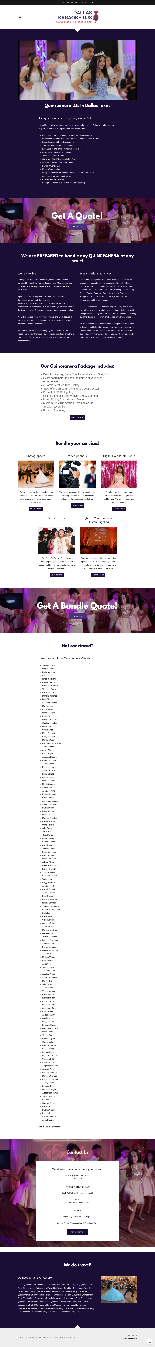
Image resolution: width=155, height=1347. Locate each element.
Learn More (35, 509)
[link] (78, 17)
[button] (20, 17)
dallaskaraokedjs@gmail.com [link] (77, 1202)
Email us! (77, 226)
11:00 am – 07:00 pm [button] (82, 1217)
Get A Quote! (77, 417)
